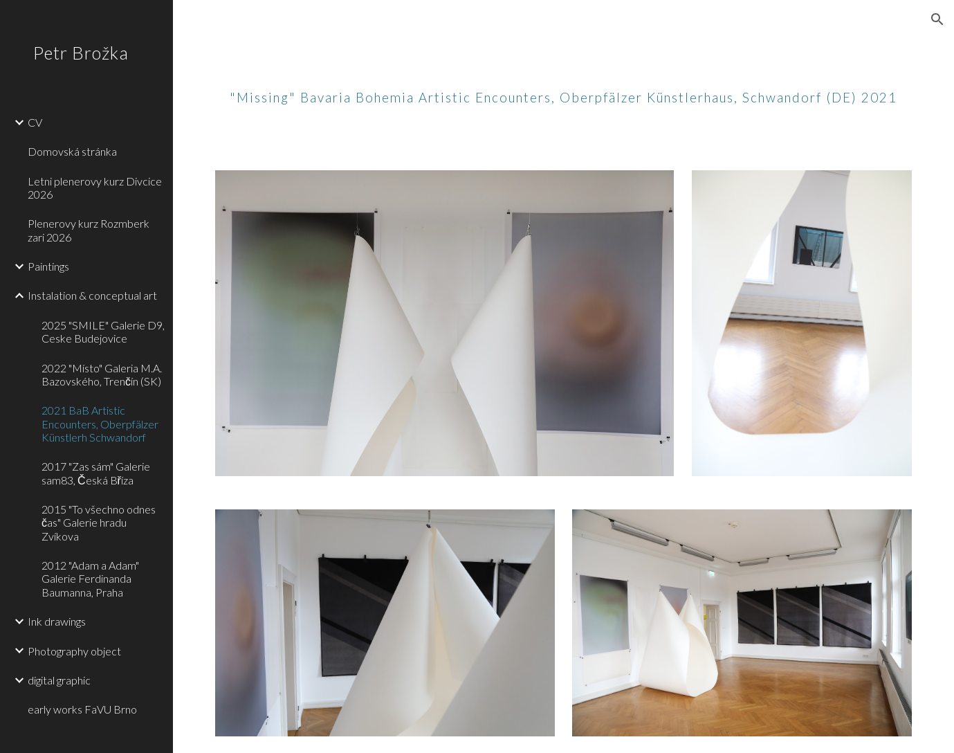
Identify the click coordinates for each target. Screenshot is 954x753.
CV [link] (35, 122)
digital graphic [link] (59, 680)
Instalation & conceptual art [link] (92, 295)
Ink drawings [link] (57, 621)
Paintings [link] (48, 266)
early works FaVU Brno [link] (82, 709)
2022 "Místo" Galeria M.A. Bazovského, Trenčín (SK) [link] (102, 374)
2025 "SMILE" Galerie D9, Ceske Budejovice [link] (103, 331)
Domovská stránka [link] (72, 151)
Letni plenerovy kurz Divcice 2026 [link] (95, 187)
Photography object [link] (74, 650)
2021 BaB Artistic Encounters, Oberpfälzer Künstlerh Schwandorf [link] (100, 423)
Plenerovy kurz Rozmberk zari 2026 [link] (88, 230)
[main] (563, 86)
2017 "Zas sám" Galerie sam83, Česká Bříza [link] (96, 473)
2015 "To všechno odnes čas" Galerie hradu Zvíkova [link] (99, 522)
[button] (937, 19)
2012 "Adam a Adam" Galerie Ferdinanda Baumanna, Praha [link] (90, 579)
